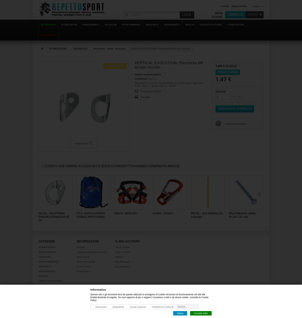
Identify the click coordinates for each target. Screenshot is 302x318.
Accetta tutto (201, 313)
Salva (180, 313)
